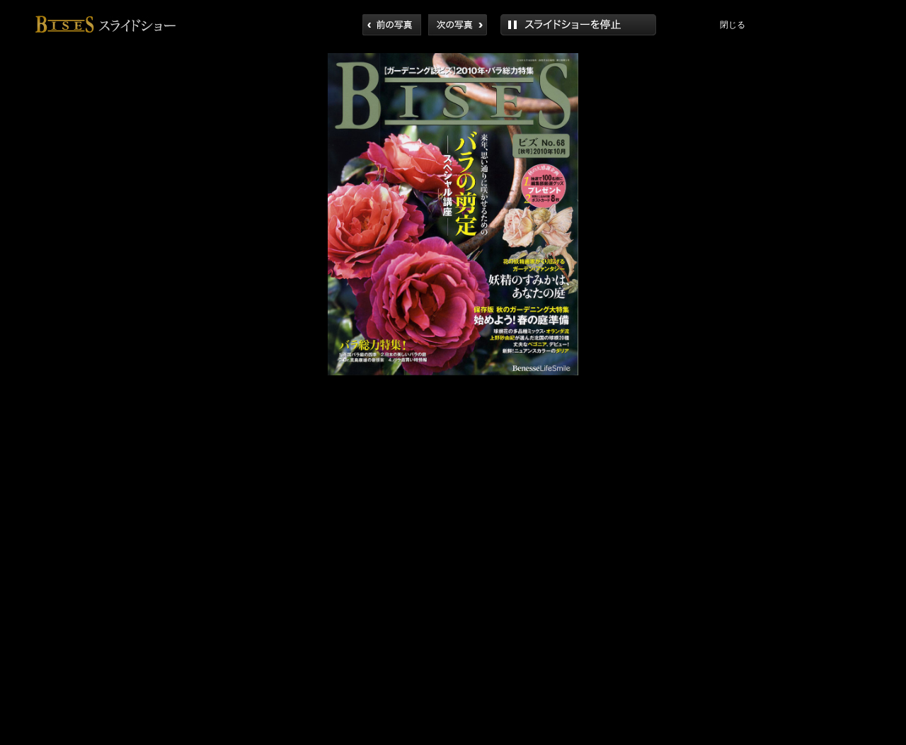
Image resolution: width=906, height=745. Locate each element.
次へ (457, 24)
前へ (391, 24)
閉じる (732, 25)
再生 (578, 24)
